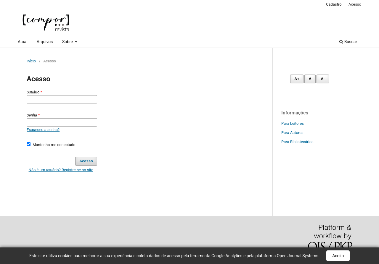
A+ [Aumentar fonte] (296, 79)
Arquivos (45, 41)
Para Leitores (292, 123)
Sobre (68, 41)
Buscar (348, 41)
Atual (22, 41)
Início (31, 61)
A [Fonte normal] (310, 79)
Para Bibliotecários (297, 142)
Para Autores (292, 132)
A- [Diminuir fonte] (323, 79)
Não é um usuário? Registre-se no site (61, 170)
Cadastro (334, 4)
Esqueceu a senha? (43, 129)
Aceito (338, 255)
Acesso (355, 4)
